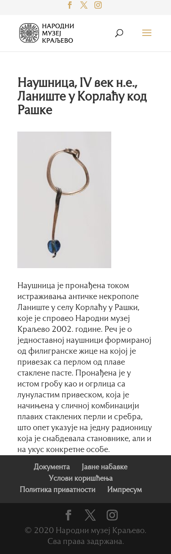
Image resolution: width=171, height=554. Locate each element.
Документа (52, 467)
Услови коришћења (81, 479)
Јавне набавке (104, 467)
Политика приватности (57, 490)
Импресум (124, 490)
